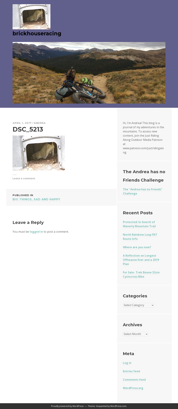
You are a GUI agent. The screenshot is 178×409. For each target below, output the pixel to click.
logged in (36, 232)
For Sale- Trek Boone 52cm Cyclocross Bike (141, 274)
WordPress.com (118, 406)
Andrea (40, 123)
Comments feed (134, 380)
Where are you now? (137, 247)
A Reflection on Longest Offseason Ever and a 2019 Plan (141, 260)
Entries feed (131, 371)
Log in (127, 363)
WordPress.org (133, 388)
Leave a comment (24, 178)
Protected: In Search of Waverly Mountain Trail (139, 224)
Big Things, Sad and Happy (61, 197)
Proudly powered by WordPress (67, 406)
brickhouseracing (37, 33)
